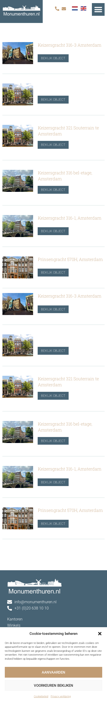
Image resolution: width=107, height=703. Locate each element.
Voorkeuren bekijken (53, 685)
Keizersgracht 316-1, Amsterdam (69, 218)
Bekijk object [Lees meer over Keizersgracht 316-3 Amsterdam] (50, 58)
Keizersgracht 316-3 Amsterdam (69, 45)
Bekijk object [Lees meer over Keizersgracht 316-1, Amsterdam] (50, 231)
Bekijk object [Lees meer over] (50, 100)
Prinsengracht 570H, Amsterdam (70, 259)
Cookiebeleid (41, 696)
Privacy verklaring (61, 696)
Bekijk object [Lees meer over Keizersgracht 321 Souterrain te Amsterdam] (50, 145)
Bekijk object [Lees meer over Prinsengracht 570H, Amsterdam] (50, 273)
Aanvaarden (53, 672)
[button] (99, 633)
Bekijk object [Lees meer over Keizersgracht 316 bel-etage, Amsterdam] (50, 190)
